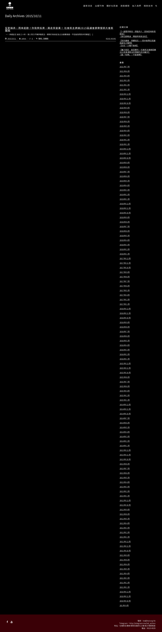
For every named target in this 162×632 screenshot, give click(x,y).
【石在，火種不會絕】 (129, 45)
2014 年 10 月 (125, 413)
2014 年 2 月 (125, 441)
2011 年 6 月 (125, 564)
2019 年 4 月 (125, 185)
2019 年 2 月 (125, 194)
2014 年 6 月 (125, 423)
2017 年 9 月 (125, 272)
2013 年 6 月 (125, 473)
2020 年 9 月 (125, 108)
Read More (111, 38)
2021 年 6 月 (125, 71)
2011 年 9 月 (125, 555)
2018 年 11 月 (125, 208)
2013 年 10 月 (125, 459)
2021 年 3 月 (125, 80)
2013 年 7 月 (125, 468)
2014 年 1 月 (125, 445)
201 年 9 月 (124, 605)
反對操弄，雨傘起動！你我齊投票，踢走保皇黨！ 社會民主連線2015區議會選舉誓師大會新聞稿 (59, 29)
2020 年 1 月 (125, 144)
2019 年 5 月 (125, 181)
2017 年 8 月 (125, 276)
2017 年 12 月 (125, 258)
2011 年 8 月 (125, 560)
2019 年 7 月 (125, 171)
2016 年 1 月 (125, 359)
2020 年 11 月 (125, 98)
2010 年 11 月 (125, 596)
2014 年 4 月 (125, 432)
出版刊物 (99, 5)
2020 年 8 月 (125, 112)
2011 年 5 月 (125, 569)
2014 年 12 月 (125, 404)
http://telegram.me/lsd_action (142, 623)
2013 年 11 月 (125, 455)
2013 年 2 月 (125, 491)
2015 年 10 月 (125, 372)
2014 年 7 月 (125, 418)
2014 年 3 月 (125, 436)
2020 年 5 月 (125, 126)
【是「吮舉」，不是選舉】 (131, 54)
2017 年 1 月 (125, 304)
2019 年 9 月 (125, 162)
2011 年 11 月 (125, 546)
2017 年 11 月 (125, 263)
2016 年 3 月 (125, 350)
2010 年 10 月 (125, 601)
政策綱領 (125, 5)
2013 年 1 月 (125, 496)
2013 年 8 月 (125, 464)
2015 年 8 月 (125, 377)
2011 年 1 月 (125, 587)
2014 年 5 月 (125, 427)
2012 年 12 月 (125, 500)
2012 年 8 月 (125, 514)
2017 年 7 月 (125, 281)
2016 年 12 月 (125, 308)
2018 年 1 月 (125, 254)
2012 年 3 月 (125, 528)
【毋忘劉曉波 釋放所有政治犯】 (134, 36)
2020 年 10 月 (125, 103)
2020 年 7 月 (125, 117)
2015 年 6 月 (125, 386)
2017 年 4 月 (125, 295)
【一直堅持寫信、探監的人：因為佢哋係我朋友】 (138, 32)
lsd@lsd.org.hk (149, 620)
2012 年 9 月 (125, 509)
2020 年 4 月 (125, 130)
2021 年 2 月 (125, 85)
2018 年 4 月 (125, 240)
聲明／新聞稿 (43, 38)
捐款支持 (148, 5)
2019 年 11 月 (125, 153)
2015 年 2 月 (125, 395)
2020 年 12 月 (125, 94)
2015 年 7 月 (125, 381)
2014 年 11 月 (125, 409)
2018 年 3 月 (125, 245)
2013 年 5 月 (125, 477)
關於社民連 (112, 5)
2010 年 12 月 (125, 592)
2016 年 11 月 (125, 313)
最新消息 (87, 5)
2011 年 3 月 (125, 578)
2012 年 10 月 (125, 505)
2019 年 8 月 (125, 167)
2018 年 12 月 (125, 203)
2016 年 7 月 (125, 331)
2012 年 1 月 (125, 537)
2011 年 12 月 (125, 541)
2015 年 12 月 (125, 363)
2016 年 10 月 (125, 318)
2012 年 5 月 (125, 518)
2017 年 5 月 (125, 290)
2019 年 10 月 (125, 158)
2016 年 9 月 (125, 322)
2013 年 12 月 (125, 450)
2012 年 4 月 (125, 523)
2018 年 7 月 (125, 226)
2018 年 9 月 (125, 217)
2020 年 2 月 (125, 139)
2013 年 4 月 (125, 482)
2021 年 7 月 (125, 66)
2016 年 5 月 (125, 340)
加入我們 (136, 5)
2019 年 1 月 (125, 199)
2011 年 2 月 (125, 582)
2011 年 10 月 (125, 550)
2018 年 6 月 (125, 231)
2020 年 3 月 (125, 135)
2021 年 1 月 (125, 89)
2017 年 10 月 (125, 267)
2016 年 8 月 (125, 327)
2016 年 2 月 (125, 354)
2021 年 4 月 (125, 76)
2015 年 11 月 (125, 368)
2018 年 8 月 (125, 222)
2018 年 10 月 (125, 213)
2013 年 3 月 (125, 487)
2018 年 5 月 (125, 235)
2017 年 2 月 (125, 299)
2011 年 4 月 (125, 573)
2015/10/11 (10, 38)
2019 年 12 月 (125, 149)
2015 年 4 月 (125, 391)
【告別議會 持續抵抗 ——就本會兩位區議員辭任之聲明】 (137, 41)
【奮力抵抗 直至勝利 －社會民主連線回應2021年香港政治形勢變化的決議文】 (138, 50)
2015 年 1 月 (125, 400)
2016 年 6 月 (125, 336)
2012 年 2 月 (125, 532)
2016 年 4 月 (125, 345)
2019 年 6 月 (125, 176)
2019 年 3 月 (125, 190)
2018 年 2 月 (125, 249)
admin (21, 38)
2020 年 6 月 (125, 121)
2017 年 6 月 (125, 286)
